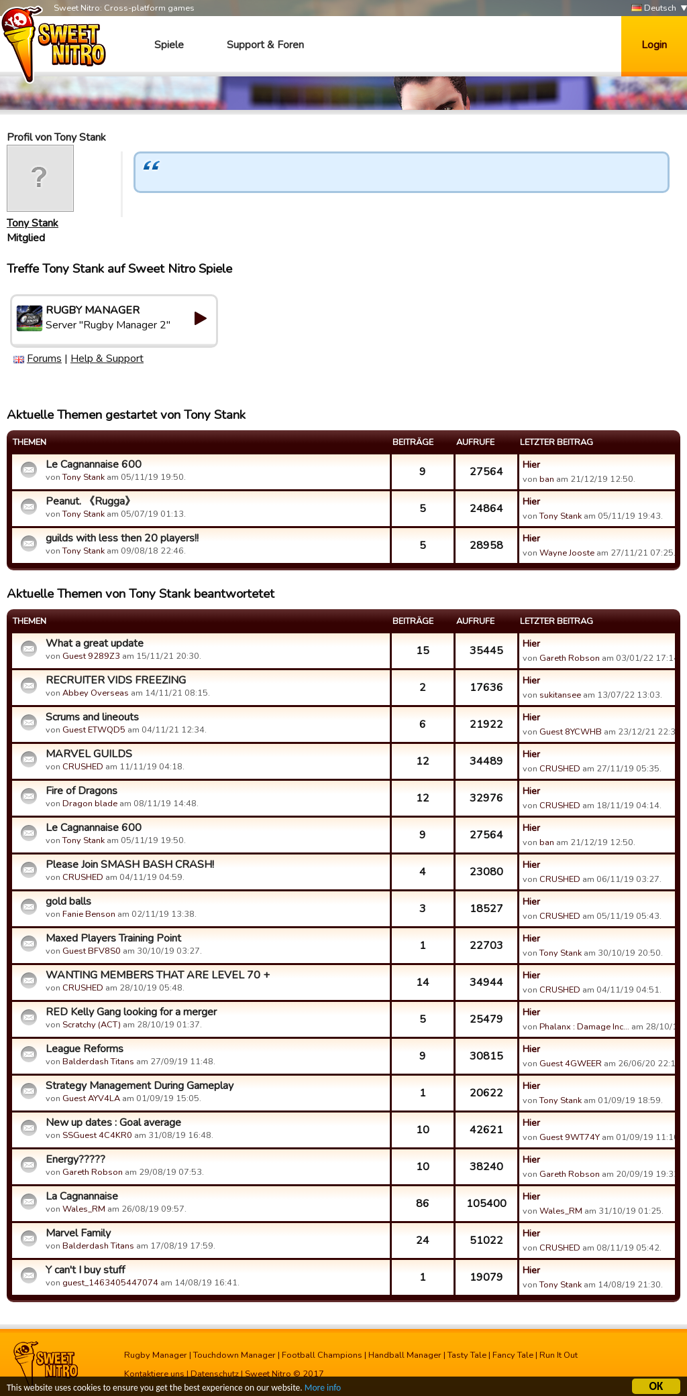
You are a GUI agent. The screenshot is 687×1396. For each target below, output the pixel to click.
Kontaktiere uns (154, 1374)
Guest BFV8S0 (91, 951)
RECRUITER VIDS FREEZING (116, 680)
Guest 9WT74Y (569, 1137)
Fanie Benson (88, 914)
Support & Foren (265, 45)
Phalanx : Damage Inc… (584, 1027)
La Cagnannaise (82, 1196)
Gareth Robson (569, 658)
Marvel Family (78, 1233)
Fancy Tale (512, 1355)
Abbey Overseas (95, 693)
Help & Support (107, 358)
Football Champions (322, 1355)
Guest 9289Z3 (91, 656)
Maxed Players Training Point (113, 938)
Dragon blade (89, 804)
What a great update (95, 643)
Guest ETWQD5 (93, 730)
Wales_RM (83, 1209)
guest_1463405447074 (110, 1283)
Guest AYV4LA (91, 1098)
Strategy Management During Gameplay (139, 1085)
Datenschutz (215, 1374)
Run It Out (558, 1355)
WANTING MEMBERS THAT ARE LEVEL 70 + (158, 975)
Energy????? (75, 1159)
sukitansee (560, 695)
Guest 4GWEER (570, 1064)
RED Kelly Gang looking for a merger (131, 1012)
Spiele (169, 45)
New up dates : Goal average (113, 1122)
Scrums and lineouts (92, 717)
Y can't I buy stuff (85, 1270)
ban (546, 479)
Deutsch (653, 8)
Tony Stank (32, 223)
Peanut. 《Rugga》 (91, 501)
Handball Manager (404, 1355)
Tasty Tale (466, 1355)
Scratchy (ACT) (91, 1025)
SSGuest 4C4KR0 (97, 1135)
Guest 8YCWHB (570, 732)
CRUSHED (82, 767)
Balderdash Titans (98, 1062)
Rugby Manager (155, 1355)
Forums (44, 358)
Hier (531, 464)
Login (654, 45)
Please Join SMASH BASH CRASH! (130, 864)
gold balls (68, 901)
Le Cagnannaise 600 (94, 464)
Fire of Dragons (81, 791)
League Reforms (84, 1049)
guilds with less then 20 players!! (122, 538)
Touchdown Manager (234, 1355)
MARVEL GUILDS (89, 754)
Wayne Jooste (566, 553)
